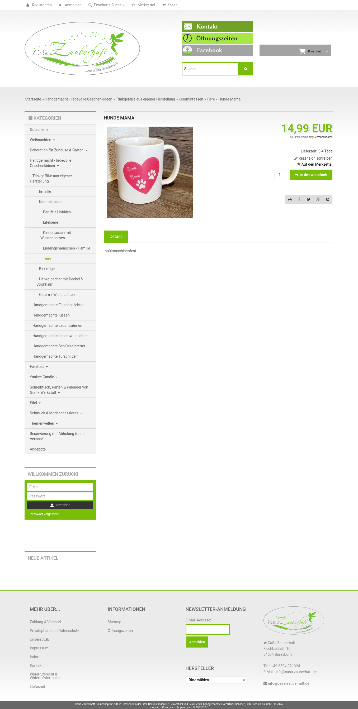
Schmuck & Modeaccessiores (56, 413)
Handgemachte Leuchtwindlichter (60, 336)
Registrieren (38, 5)
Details (116, 236)
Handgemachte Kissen (51, 315)
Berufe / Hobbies (57, 212)
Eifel (35, 403)
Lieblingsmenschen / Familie (66, 248)
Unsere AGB (39, 639)
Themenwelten (44, 423)
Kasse (168, 5)
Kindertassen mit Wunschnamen (55, 235)
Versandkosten (323, 137)
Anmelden (69, 5)
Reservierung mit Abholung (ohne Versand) (57, 436)
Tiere (47, 258)
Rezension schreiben (316, 158)
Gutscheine (39, 129)
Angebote (38, 449)
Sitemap (114, 622)
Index (34, 657)
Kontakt (36, 665)
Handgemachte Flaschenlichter (58, 305)
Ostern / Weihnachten (57, 295)
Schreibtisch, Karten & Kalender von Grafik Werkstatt (59, 390)
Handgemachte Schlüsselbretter (58, 346)
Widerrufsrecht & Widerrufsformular (45, 676)
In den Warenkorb (311, 175)
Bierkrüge (47, 269)
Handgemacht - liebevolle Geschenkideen (50, 163)
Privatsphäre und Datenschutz (54, 631)
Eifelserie (50, 222)
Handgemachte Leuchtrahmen (57, 325)
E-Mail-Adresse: (198, 620)
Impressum (39, 648)
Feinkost (39, 367)
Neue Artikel (43, 558)
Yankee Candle (44, 377)
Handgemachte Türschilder (54, 356)
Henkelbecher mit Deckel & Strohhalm (59, 281)
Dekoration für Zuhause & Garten (58, 150)
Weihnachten (42, 140)
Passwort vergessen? (45, 514)
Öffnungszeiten (120, 631)
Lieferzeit (37, 686)
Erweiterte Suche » (105, 5)
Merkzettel (142, 5)
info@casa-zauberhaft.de (288, 683)
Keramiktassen (51, 202)
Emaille (45, 191)
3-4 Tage (325, 151)
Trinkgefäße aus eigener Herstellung (51, 178)
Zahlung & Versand (45, 622)
